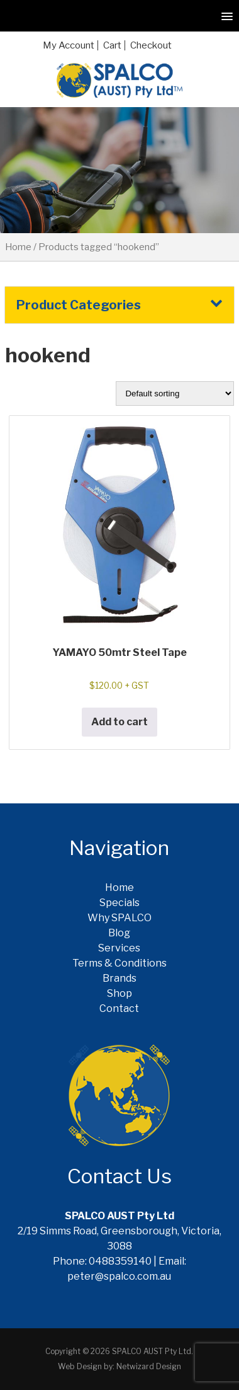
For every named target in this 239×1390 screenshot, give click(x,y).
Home (18, 247)
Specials (119, 903)
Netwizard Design (148, 1366)
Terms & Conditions (119, 963)
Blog (119, 933)
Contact (119, 1008)
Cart (112, 45)
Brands (119, 978)
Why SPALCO (119, 918)
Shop (119, 993)
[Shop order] (175, 393)
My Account (68, 45)
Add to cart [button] (119, 722)
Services (119, 948)
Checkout (151, 45)
